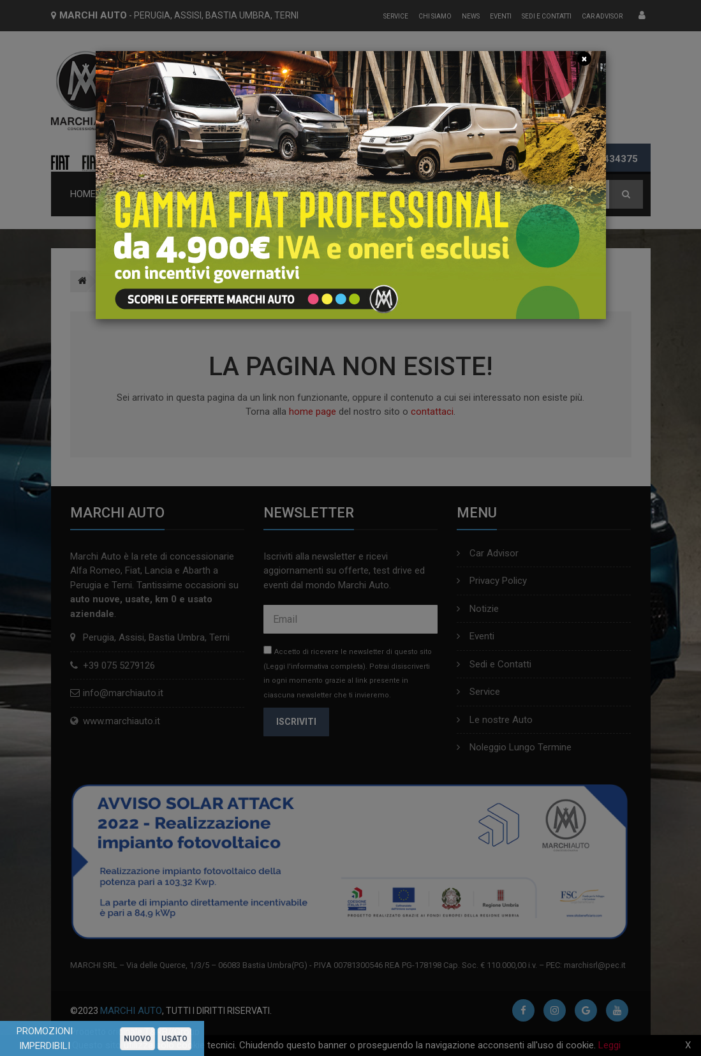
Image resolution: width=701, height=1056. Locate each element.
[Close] (584, 58)
